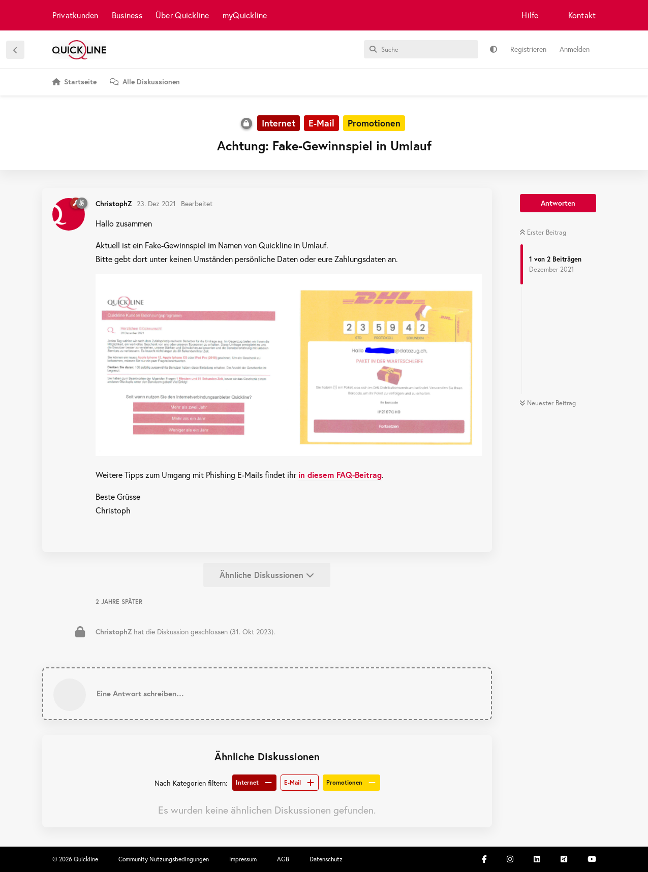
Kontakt (582, 15)
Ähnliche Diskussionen (267, 574)
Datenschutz (326, 859)
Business (127, 15)
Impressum (243, 859)
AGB (283, 859)
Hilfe (529, 15)
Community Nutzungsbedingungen (163, 859)
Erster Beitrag (542, 232)
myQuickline (245, 15)
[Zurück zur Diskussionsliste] (15, 50)
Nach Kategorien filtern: (191, 783)
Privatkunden (75, 15)
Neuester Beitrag (547, 403)
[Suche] (421, 49)
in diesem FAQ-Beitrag (340, 474)
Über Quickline (182, 15)
